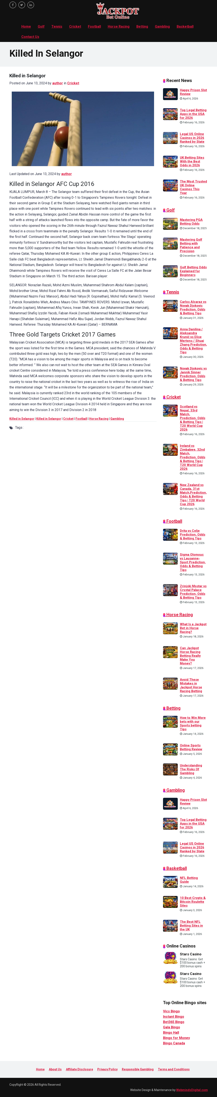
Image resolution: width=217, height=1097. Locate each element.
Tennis (56, 26)
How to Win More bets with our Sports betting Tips (193, 723)
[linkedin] (30, 5)
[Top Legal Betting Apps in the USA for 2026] (170, 114)
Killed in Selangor (21, 418)
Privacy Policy (107, 1069)
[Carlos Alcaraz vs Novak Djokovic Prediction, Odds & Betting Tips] (170, 305)
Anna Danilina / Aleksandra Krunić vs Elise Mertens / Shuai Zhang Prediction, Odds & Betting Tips (193, 340)
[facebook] (12, 5)
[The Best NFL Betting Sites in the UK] (170, 925)
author (57, 83)
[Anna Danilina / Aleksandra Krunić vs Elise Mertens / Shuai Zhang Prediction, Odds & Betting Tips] (170, 333)
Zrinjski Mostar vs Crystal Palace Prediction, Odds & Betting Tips (193, 592)
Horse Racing (119, 26)
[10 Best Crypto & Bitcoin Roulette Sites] (170, 901)
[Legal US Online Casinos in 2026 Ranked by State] (170, 137)
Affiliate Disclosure (79, 1069)
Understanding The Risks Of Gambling (191, 769)
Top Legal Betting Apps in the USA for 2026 (193, 114)
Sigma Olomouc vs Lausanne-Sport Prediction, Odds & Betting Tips (193, 562)
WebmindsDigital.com (192, 1090)
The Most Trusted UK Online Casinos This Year (193, 187)
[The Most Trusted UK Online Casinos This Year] (170, 185)
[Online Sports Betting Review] (170, 749)
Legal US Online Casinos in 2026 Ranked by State (192, 138)
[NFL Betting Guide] (170, 881)
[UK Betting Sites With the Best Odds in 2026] (170, 161)
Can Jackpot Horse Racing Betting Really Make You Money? (190, 655)
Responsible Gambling (138, 1069)
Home (26, 26)
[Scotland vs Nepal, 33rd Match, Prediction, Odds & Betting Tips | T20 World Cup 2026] (170, 410)
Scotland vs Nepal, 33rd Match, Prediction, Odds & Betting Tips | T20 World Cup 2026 (192, 418)
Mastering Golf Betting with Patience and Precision (191, 245)
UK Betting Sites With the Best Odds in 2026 (192, 161)
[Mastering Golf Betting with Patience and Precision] (170, 243)
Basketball (185, 26)
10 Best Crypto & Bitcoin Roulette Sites (193, 901)
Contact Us (30, 37)
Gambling (162, 26)
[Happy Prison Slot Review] (170, 94)
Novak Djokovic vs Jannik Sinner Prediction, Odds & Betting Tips (193, 374)
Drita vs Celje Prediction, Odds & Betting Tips (192, 534)
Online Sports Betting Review (191, 747)
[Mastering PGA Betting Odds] (170, 223)
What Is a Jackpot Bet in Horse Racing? (193, 628)
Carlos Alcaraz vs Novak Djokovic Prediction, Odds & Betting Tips (193, 307)
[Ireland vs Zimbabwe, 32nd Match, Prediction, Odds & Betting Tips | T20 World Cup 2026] (170, 449)
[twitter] (21, 5)
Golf (41, 26)
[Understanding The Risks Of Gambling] (170, 769)
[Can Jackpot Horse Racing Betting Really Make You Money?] (170, 652)
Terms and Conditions (174, 1069)
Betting (142, 26)
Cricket (75, 26)
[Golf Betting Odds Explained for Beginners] (170, 271)
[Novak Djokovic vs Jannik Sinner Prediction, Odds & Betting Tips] (170, 372)
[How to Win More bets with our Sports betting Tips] (170, 721)
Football (94, 26)
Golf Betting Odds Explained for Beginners (193, 271)
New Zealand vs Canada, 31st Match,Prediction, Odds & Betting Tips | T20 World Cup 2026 (193, 494)
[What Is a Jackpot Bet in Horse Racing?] (170, 628)
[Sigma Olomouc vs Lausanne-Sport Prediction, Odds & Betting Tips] (170, 558)
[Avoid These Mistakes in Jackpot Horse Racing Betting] (170, 683)
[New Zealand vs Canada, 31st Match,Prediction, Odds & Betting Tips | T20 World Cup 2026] (170, 488)
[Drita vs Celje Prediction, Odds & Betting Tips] (170, 534)
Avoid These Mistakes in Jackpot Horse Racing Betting (191, 685)
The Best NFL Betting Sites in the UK (191, 925)
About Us (55, 1069)
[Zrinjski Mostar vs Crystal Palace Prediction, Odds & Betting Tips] (170, 589)
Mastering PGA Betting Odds (191, 222)
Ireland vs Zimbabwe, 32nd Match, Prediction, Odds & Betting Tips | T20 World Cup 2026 (192, 457)
